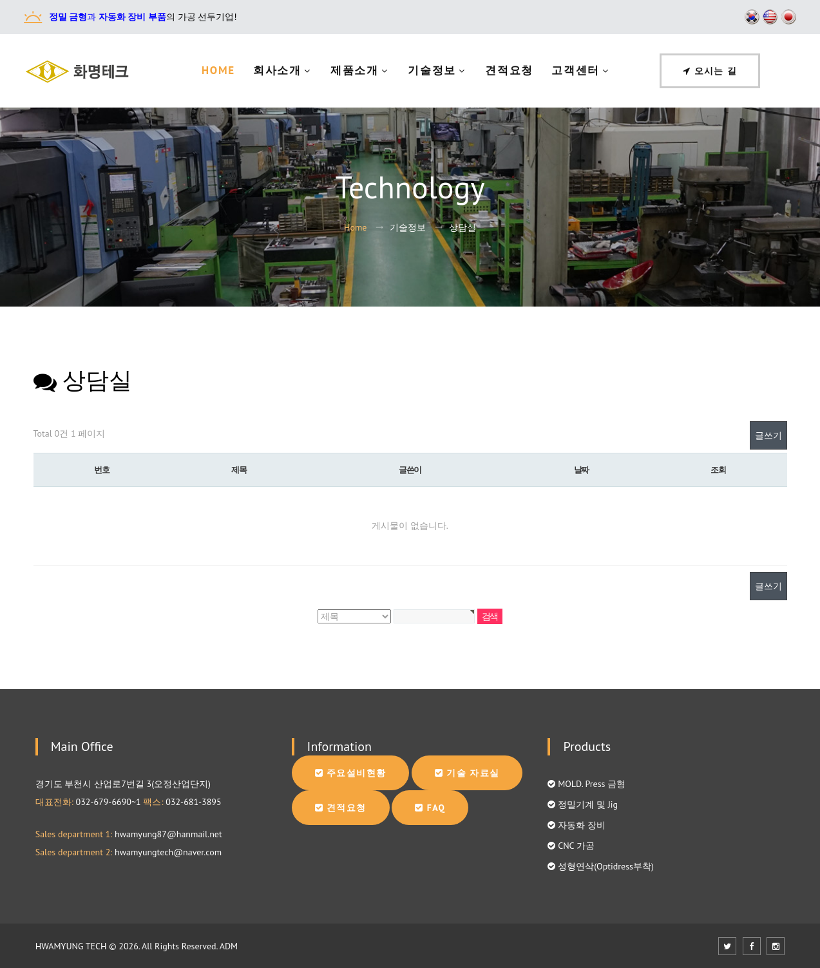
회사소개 (277, 70)
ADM (229, 946)
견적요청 (509, 70)
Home (218, 70)
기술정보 (432, 70)
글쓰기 (768, 435)
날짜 (581, 469)
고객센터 (575, 70)
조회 (717, 469)
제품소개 (354, 70)
